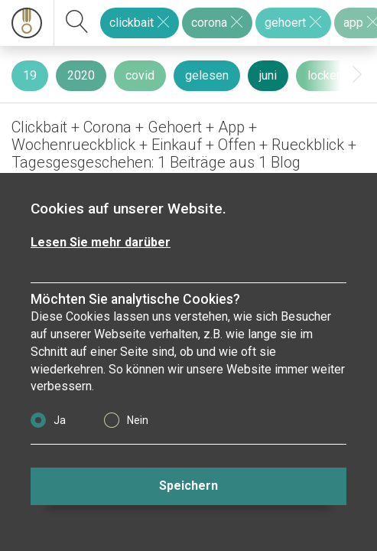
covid (139, 75)
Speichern (188, 485)
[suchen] (77, 23)
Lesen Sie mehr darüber (101, 242)
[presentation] (357, 74)
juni (268, 75)
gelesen (207, 75)
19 (30, 75)
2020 (81, 75)
